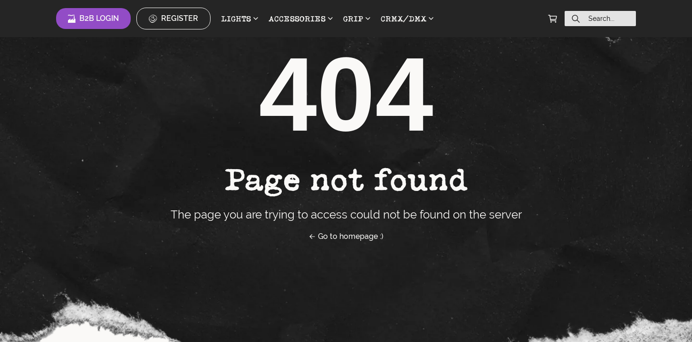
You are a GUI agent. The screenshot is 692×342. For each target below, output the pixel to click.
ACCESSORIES (301, 18)
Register (173, 18)
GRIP (356, 18)
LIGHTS (239, 18)
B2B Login (93, 18)
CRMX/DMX (407, 18)
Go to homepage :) (346, 236)
